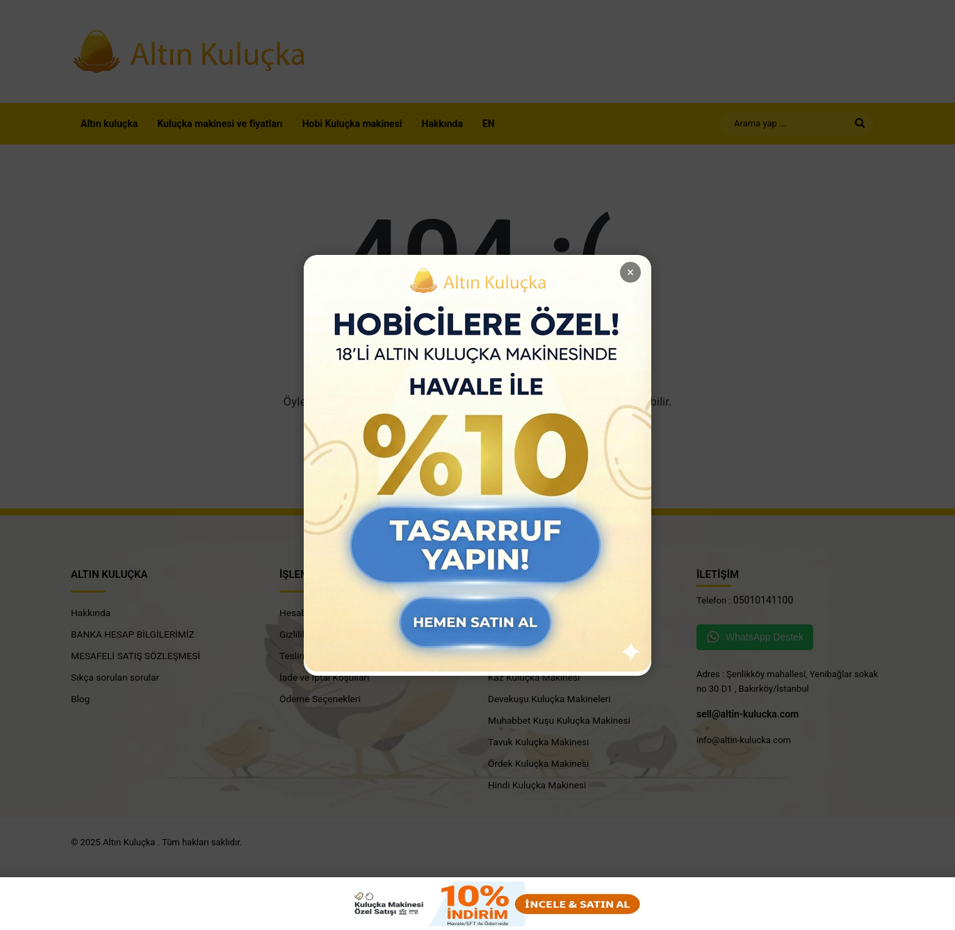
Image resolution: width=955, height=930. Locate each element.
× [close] (630, 272)
